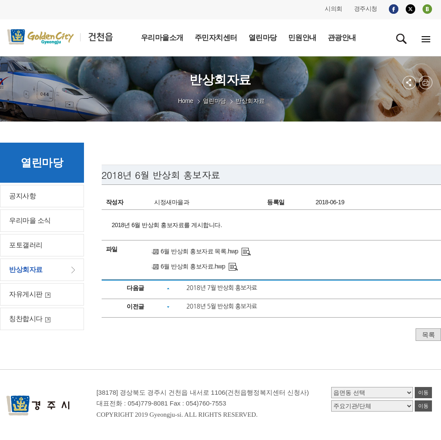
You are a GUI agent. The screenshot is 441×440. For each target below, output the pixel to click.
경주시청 (365, 8)
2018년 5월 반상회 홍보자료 (221, 306)
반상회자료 (250, 100)
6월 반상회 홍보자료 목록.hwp (199, 251)
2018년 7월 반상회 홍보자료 (221, 288)
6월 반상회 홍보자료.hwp (193, 266)
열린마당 (214, 100)
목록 (428, 334)
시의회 (333, 8)
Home (185, 100)
